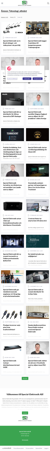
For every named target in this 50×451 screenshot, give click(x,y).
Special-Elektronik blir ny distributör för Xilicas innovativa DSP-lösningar (12, 114)
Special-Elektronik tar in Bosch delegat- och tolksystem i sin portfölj (11, 43)
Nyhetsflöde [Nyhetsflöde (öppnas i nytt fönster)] (39, 448)
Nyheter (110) (4, 17)
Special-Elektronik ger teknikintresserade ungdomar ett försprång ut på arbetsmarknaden (11, 293)
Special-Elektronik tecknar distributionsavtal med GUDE (11, 364)
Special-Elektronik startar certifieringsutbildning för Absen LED (37, 149)
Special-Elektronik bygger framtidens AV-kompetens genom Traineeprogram (37, 44)
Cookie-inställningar (12, 78)
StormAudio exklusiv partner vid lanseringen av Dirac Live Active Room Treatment (37, 186)
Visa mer (25, 378)
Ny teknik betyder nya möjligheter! (36, 255)
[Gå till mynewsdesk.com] (7, 448)
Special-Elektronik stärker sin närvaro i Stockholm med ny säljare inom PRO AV (37, 364)
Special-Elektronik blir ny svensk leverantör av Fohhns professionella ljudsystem (12, 257)
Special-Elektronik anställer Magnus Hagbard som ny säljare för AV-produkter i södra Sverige (37, 115)
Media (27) (12, 17)
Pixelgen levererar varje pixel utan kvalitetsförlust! (11, 327)
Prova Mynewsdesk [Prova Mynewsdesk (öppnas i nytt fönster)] (19, 448)
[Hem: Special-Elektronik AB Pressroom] (24, 3)
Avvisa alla (27, 78)
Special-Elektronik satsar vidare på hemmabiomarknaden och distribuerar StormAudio (12, 222)
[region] (25, 74)
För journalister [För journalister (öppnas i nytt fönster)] (30, 448)
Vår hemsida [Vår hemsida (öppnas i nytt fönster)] (25, 440)
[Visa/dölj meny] (2, 3)
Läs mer (25, 413)
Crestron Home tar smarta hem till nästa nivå (37, 220)
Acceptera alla (37, 78)
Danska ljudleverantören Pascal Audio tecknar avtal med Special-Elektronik (37, 328)
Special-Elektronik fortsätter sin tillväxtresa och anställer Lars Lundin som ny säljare (12, 186)
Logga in (46, 448)
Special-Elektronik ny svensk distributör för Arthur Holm (36, 292)
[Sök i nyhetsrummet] (48, 3)
